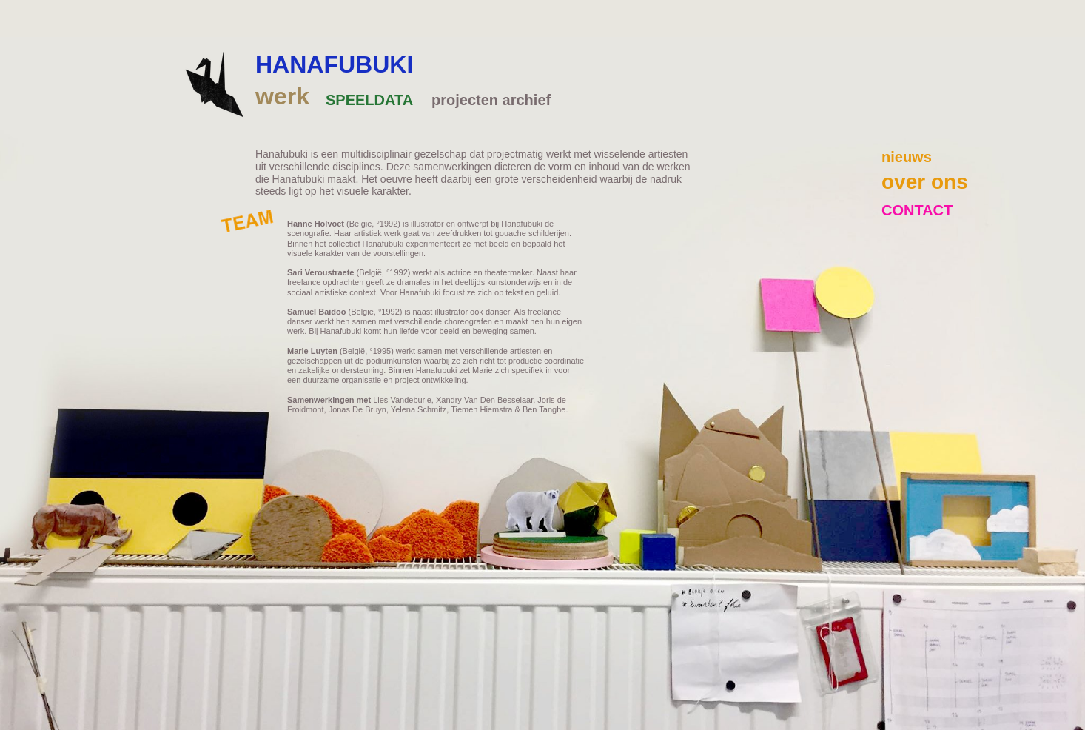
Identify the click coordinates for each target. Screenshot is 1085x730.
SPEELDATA (369, 100)
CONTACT (917, 210)
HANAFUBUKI (334, 64)
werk (282, 96)
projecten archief (491, 100)
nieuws (906, 157)
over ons (924, 181)
